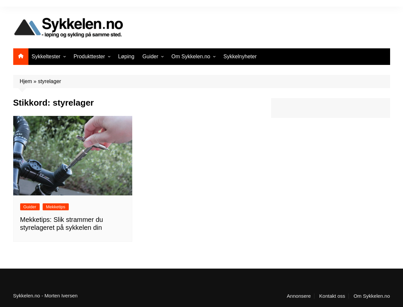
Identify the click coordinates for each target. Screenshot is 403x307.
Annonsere (299, 296)
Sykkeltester (46, 56)
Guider (150, 56)
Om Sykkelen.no (191, 56)
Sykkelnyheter (240, 56)
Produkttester (89, 56)
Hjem (26, 81)
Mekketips (55, 206)
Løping (126, 56)
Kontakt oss (332, 296)
